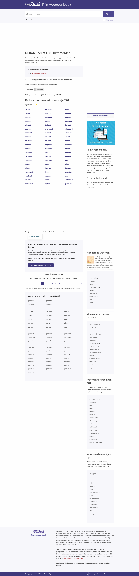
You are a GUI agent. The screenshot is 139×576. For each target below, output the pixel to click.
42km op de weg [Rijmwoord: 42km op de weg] (95, 334)
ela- (91, 405)
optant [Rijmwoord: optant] (47, 184)
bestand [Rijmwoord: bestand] (68, 121)
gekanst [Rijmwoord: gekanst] (67, 362)
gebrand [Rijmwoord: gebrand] (28, 152)
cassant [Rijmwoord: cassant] (28, 129)
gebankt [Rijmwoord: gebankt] (31, 347)
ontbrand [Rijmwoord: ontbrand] (69, 180)
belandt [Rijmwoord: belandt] (28, 117)
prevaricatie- (94, 418)
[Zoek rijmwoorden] (44, 14)
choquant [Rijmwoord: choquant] (69, 129)
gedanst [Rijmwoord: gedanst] (49, 354)
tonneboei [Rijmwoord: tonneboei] (93, 362)
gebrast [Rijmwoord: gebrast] (30, 351)
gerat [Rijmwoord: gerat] (48, 323)
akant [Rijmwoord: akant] (27, 109)
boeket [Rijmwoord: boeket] (92, 290)
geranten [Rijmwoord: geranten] (31, 341)
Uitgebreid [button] (109, 20)
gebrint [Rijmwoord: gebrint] (48, 351)
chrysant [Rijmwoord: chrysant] (28, 133)
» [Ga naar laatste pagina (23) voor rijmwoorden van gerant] (81, 283)
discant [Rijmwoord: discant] (48, 141)
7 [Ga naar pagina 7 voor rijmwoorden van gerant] (62, 283)
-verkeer (92, 501)
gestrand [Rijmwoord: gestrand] (48, 160)
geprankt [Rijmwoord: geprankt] (67, 334)
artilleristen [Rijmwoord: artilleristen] (93, 328)
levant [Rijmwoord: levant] (47, 172)
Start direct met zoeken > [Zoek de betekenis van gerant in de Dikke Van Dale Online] (41, 265)
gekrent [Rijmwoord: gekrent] (49, 369)
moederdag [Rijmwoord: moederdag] (94, 278)
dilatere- (93, 439)
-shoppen (93, 474)
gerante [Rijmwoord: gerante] (31, 304)
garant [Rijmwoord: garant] (30, 311)
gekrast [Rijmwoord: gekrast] (67, 365)
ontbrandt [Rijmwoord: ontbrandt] (29, 184)
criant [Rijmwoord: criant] (67, 137)
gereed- (92, 436)
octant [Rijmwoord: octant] (47, 180)
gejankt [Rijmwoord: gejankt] (48, 362)
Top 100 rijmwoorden (100, 115)
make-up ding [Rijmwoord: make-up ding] (94, 346)
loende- (92, 402)
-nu (91, 495)
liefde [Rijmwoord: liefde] (91, 284)
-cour (91, 511)
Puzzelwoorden (35, 236)
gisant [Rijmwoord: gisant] (27, 168)
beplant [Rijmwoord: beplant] (28, 121)
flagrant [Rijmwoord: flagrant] (48, 145)
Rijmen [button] (108, 14)
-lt (90, 477)
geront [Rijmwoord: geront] (66, 311)
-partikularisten (95, 492)
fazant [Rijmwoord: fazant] (67, 141)
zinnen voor (39, 74)
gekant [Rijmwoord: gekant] (68, 152)
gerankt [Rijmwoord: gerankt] (31, 301)
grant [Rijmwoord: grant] (66, 327)
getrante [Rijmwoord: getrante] (67, 341)
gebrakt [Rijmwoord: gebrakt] (49, 347)
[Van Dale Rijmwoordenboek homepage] (33, 4)
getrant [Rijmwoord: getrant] (49, 304)
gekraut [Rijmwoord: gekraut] (30, 369)
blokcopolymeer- (95, 421)
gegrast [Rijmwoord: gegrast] (49, 358)
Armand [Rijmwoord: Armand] (48, 109)
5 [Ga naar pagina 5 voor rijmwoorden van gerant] (55, 283)
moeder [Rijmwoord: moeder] (92, 275)
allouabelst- (94, 433)
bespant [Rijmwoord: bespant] (48, 121)
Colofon (99, 574)
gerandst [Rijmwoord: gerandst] (49, 337)
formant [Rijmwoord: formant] (28, 148)
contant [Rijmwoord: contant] (28, 137)
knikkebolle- (94, 427)
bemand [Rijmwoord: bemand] (48, 117)
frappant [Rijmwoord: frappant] (48, 148)
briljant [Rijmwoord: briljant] (48, 125)
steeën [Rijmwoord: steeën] (92, 355)
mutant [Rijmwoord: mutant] (68, 176)
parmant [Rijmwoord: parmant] (68, 184)
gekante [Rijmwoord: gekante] (31, 365)
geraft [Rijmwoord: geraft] (30, 323)
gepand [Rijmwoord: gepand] (68, 156)
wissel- (92, 411)
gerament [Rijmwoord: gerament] (31, 337)
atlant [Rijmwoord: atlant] (27, 113)
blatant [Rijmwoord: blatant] (28, 125)
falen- (92, 415)
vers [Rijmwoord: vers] (91, 299)
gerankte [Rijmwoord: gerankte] (67, 337)
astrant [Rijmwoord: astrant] (68, 109)
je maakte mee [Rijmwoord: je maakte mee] (95, 352)
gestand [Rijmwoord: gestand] (28, 160)
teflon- (92, 424)
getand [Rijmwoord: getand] (68, 160)
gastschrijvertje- (95, 442)
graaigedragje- (95, 399)
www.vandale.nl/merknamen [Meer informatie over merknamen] (73, 558)
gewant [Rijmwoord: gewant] (28, 164)
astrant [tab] (30, 89)
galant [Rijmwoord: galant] (67, 148)
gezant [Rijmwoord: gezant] (48, 164)
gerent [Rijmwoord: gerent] (48, 327)
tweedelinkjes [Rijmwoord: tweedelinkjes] (94, 359)
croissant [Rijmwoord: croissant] (28, 141)
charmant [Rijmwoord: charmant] (49, 129)
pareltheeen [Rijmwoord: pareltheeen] (94, 349)
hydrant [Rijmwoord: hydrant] (48, 168)
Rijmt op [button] (29, 14)
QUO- (91, 408)
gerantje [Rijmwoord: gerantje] (49, 341)
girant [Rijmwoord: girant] (66, 323)
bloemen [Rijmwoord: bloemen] (92, 293)
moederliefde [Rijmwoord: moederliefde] (94, 287)
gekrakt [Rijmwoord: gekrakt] (49, 365)
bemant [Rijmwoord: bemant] (68, 117)
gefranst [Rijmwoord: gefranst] (31, 334)
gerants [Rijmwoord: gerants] (49, 301)
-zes (91, 517)
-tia (91, 489)
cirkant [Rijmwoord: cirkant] (48, 133)
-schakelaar (94, 498)
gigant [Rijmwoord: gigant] (67, 164)
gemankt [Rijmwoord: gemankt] (67, 369)
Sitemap (92, 574)
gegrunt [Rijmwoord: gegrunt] (30, 362)
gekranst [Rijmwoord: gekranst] (49, 334)
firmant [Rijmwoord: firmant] (28, 145)
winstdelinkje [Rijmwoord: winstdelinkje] (94, 343)
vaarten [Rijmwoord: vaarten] (92, 340)
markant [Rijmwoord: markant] (28, 176)
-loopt (92, 480)
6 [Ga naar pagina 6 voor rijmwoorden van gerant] (59, 283)
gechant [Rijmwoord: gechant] (48, 152)
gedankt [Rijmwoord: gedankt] (31, 354)
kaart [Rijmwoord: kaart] (91, 303)
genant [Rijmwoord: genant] (30, 319)
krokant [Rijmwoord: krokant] (68, 168)
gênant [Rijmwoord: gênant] (48, 156)
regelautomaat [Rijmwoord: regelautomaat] (95, 368)
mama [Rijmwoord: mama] (92, 281)
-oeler (92, 486)
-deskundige (94, 508)
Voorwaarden (108, 574)
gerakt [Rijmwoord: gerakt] (30, 327)
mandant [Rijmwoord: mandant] (68, 172)
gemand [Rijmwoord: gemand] (28, 156)
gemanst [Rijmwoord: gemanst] (31, 372)
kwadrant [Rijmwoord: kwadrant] (29, 172)
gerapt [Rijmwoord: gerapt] (48, 319)
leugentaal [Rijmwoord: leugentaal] (93, 337)
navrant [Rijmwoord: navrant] (28, 180)
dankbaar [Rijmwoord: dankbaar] (93, 296)
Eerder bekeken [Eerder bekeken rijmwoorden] (31, 20)
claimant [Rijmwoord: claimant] (68, 133)
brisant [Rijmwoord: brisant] (68, 125)
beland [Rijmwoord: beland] (68, 113)
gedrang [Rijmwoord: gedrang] (67, 354)
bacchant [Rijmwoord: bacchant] (49, 113)
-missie (92, 483)
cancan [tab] (40, 89)
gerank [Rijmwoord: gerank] (49, 315)
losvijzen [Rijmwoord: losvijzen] (92, 365)
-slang (92, 514)
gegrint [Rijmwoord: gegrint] (66, 358)
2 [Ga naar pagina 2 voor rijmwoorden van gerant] (45, 283)
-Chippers (93, 504)
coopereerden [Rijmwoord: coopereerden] (94, 331)
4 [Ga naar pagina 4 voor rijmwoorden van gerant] (52, 283)
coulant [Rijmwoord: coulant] (48, 137)
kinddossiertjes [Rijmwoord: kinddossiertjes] (95, 325)
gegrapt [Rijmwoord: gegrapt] (31, 358)
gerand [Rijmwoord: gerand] (49, 311)
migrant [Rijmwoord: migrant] (48, 176)
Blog (86, 574)
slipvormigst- (94, 430)
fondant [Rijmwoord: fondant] (68, 145)
